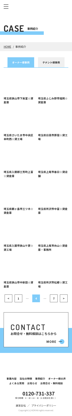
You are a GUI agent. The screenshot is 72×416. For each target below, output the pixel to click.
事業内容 (12, 378)
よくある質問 (16, 383)
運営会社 (21, 405)
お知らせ (32, 383)
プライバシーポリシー (43, 405)
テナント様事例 (51, 62)
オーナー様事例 (21, 62)
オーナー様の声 (57, 378)
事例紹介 (40, 378)
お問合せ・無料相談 (51, 383)
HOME (7, 47)
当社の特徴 (26, 378)
